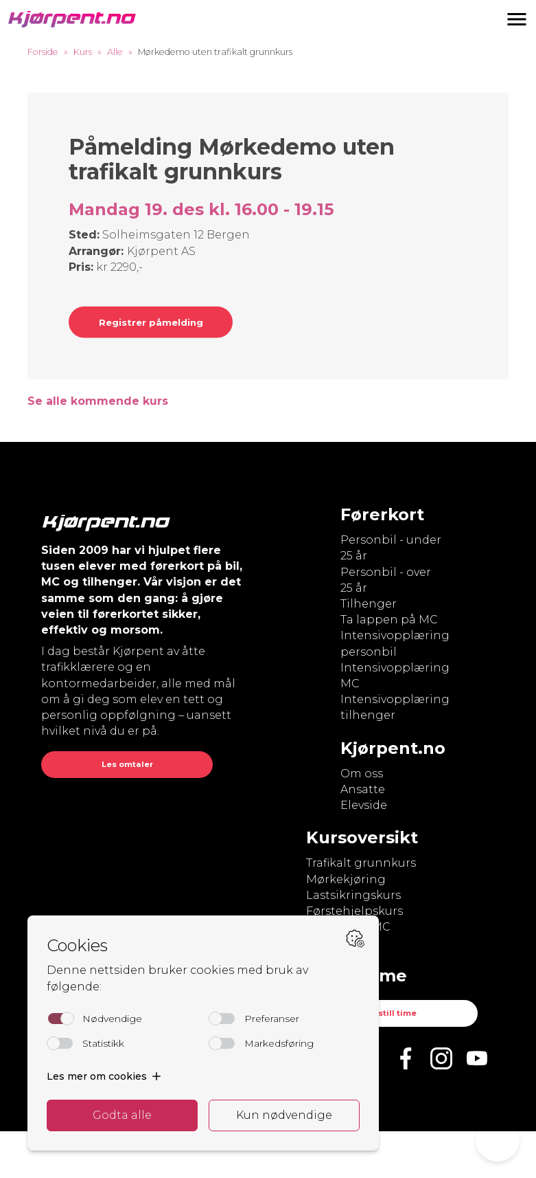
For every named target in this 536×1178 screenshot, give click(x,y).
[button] (516, 19)
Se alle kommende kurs (97, 401)
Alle (115, 52)
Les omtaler (127, 764)
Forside (42, 52)
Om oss (361, 773)
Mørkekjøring (346, 879)
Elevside (363, 805)
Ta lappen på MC (389, 619)
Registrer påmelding (151, 322)
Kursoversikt (362, 837)
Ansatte (362, 789)
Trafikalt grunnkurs (361, 862)
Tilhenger (368, 603)
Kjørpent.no (392, 748)
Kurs (82, 52)
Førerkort (382, 514)
